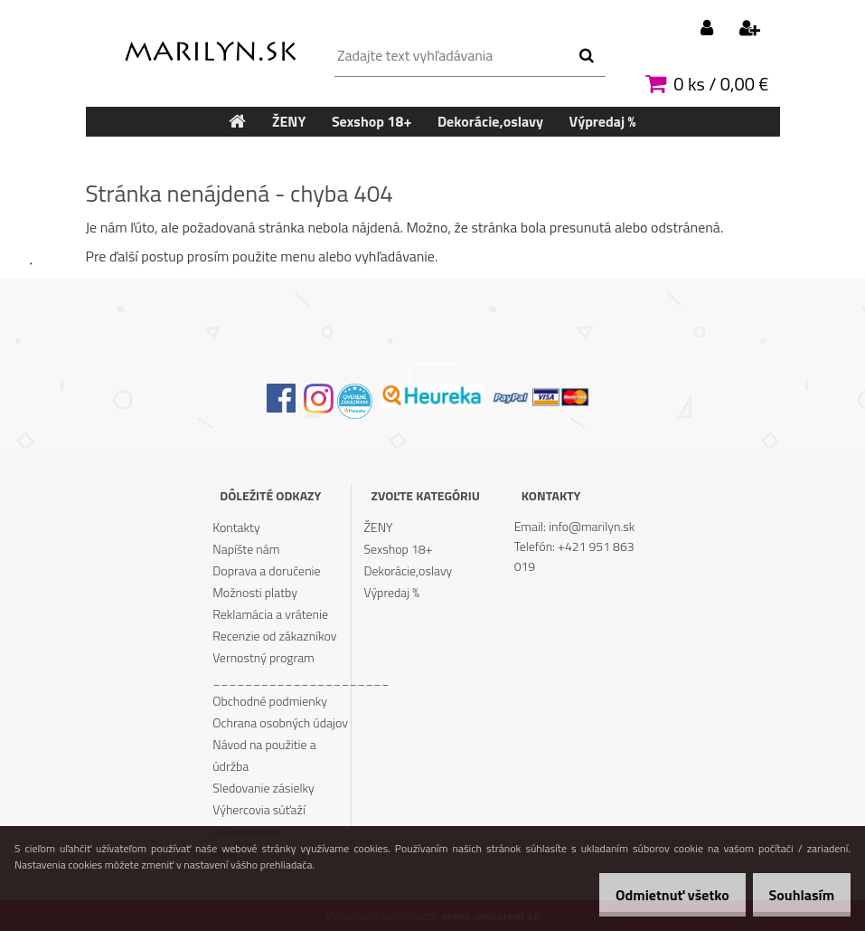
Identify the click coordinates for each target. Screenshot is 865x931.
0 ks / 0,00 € (720, 84)
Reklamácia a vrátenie (270, 613)
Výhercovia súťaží (259, 809)
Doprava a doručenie (266, 570)
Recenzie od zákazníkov (274, 635)
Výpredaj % (391, 592)
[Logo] (210, 47)
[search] (586, 56)
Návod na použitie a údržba (263, 755)
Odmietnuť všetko (653, 895)
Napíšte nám (245, 548)
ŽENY (377, 527)
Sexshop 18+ (397, 548)
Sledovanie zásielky (263, 787)
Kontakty (235, 527)
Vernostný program (263, 657)
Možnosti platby (254, 592)
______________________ (281, 679)
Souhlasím (795, 895)
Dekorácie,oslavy (407, 570)
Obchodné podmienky (269, 700)
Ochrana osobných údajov (280, 722)
